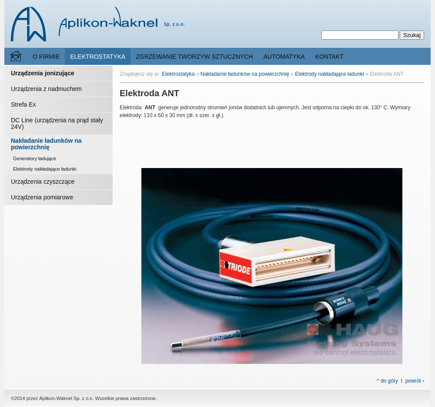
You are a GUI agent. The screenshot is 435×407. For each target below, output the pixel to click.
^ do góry (387, 381)
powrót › (414, 381)
